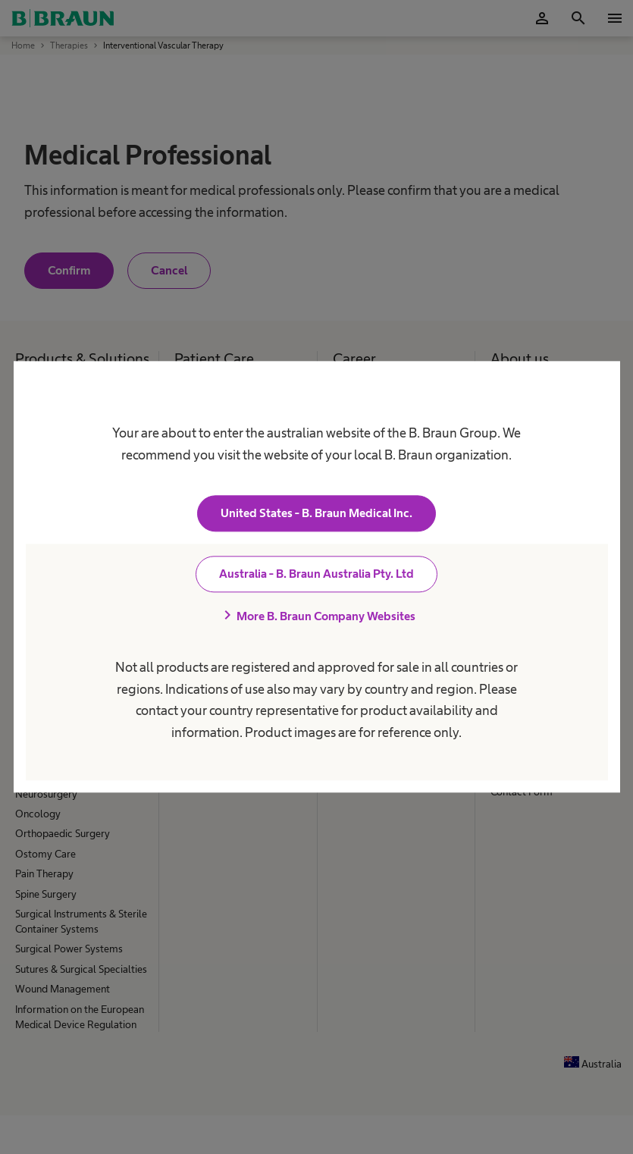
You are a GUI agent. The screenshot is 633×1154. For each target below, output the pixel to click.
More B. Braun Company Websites (316, 616)
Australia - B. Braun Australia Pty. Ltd (316, 574)
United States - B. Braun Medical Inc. (316, 513)
